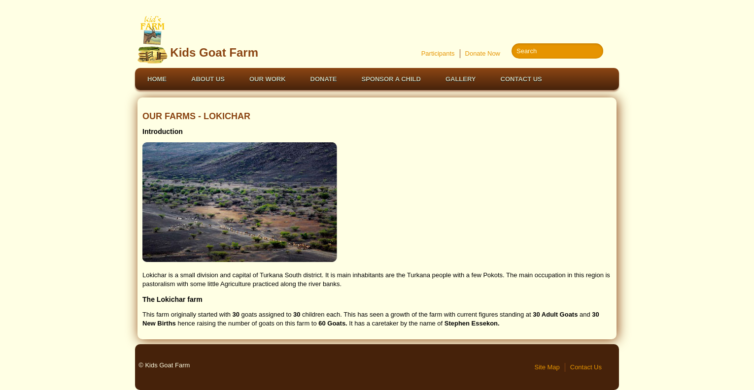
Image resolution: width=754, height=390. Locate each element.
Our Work (267, 79)
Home (157, 79)
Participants (438, 53)
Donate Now (482, 53)
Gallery (461, 79)
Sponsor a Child (391, 79)
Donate (323, 79)
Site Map (547, 367)
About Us (208, 79)
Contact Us (521, 79)
